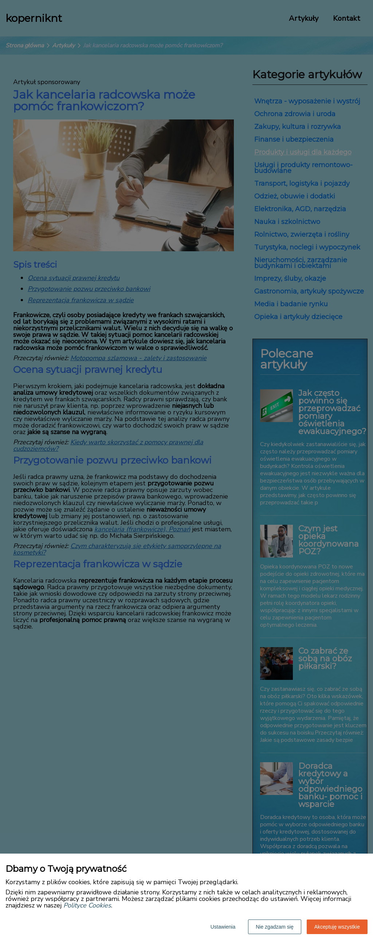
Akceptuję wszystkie (337, 927)
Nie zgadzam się (275, 927)
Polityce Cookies (87, 905)
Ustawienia (223, 927)
